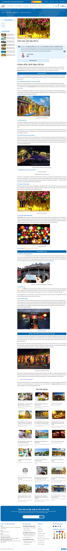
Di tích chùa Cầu (20, 255)
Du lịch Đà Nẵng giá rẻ (28, 379)
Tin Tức (56, 1)
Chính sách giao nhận (41, 540)
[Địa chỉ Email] (33, 516)
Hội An (18, 75)
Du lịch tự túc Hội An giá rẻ (56, 403)
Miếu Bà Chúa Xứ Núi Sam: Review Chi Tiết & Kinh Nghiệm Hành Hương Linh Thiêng (11, 42)
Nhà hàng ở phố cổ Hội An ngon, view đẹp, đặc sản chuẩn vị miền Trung (57, 423)
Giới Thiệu (46, 1)
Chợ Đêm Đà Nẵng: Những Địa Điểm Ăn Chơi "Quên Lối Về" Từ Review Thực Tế (11, 35)
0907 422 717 (7, 535)
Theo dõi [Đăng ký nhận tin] (41, 516)
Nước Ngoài (3, 25)
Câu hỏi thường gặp (41, 544)
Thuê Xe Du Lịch (41, 5)
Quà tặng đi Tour (40, 531)
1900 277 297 (3, 535)
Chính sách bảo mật (41, 535)
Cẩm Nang (52, 1)
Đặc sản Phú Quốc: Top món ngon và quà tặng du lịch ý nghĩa (11, 52)
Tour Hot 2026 (25, 5)
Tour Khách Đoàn (33, 5)
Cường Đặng (30, 54)
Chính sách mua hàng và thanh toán (43, 538)
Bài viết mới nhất (5, 31)
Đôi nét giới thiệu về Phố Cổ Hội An (31, 248)
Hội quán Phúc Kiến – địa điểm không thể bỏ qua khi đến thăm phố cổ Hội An (41, 497)
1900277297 (64, 6)
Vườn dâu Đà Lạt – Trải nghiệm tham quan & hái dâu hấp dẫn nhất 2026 (11, 55)
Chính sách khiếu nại (41, 542)
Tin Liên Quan (42, 389)
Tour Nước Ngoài (18, 5)
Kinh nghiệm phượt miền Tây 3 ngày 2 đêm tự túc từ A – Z (11, 45)
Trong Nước (3, 23)
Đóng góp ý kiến (40, 529)
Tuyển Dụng (62, 1)
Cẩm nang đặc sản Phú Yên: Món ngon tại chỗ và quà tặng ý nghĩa (11, 48)
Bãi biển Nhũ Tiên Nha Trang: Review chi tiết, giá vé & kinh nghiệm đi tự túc (11, 38)
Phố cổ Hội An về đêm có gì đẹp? (57, 441)
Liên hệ (39, 526)
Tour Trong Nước (10, 5)
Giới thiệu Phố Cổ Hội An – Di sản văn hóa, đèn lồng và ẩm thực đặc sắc (24, 497)
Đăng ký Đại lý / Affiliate (41, 533)
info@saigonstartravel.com (5, 531)
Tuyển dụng (39, 528)
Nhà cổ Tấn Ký (20, 288)
